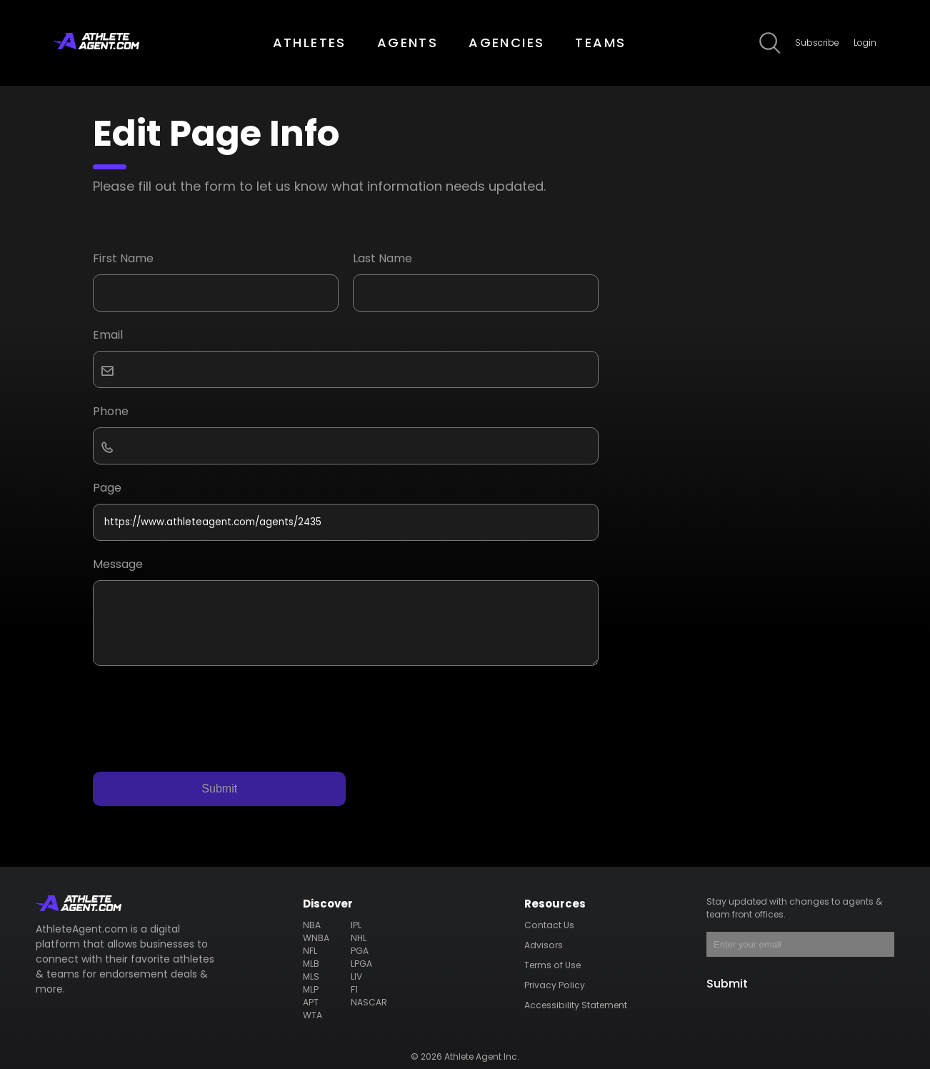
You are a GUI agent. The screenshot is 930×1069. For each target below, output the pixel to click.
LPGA (361, 964)
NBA (312, 925)
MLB (312, 964)
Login (865, 42)
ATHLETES (309, 42)
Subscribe (817, 42)
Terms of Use (552, 965)
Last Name (382, 258)
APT (311, 1002)
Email (108, 335)
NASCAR (368, 1002)
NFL (310, 951)
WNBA (316, 938)
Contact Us (549, 925)
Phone (111, 411)
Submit (219, 788)
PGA (359, 951)
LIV (356, 976)
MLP (311, 989)
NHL (358, 938)
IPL (356, 925)
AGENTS (407, 42)
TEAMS (600, 42)
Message (118, 564)
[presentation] (201, 715)
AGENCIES (506, 42)
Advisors (543, 945)
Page (107, 487)
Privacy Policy (553, 985)
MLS (312, 976)
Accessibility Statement (575, 1005)
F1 (354, 989)
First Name (123, 258)
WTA (313, 1015)
